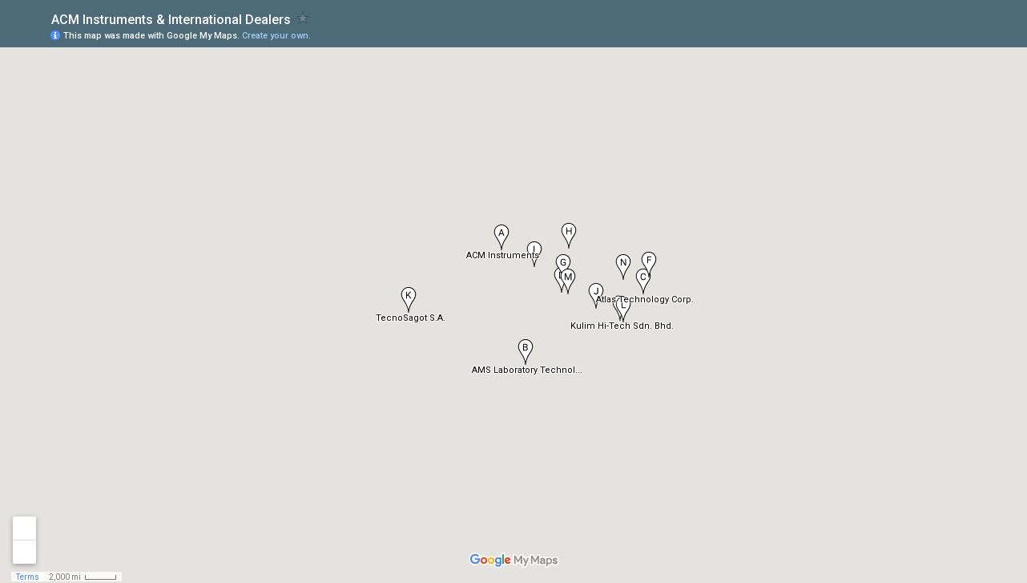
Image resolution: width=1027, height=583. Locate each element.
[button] (525, 352)
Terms (27, 577)
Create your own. (276, 35)
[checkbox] (303, 18)
